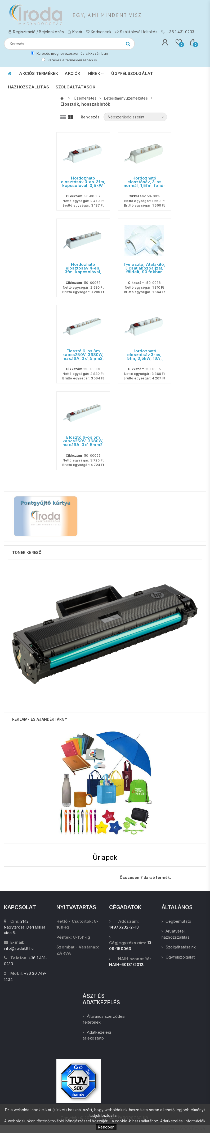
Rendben (106, 1127)
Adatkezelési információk (183, 1121)
